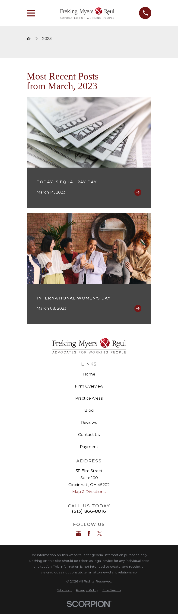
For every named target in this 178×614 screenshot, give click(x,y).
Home (89, 374)
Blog (89, 410)
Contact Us (89, 434)
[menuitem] (64, 590)
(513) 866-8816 (89, 511)
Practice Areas (89, 398)
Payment (89, 446)
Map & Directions (89, 491)
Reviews (89, 422)
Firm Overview (89, 386)
